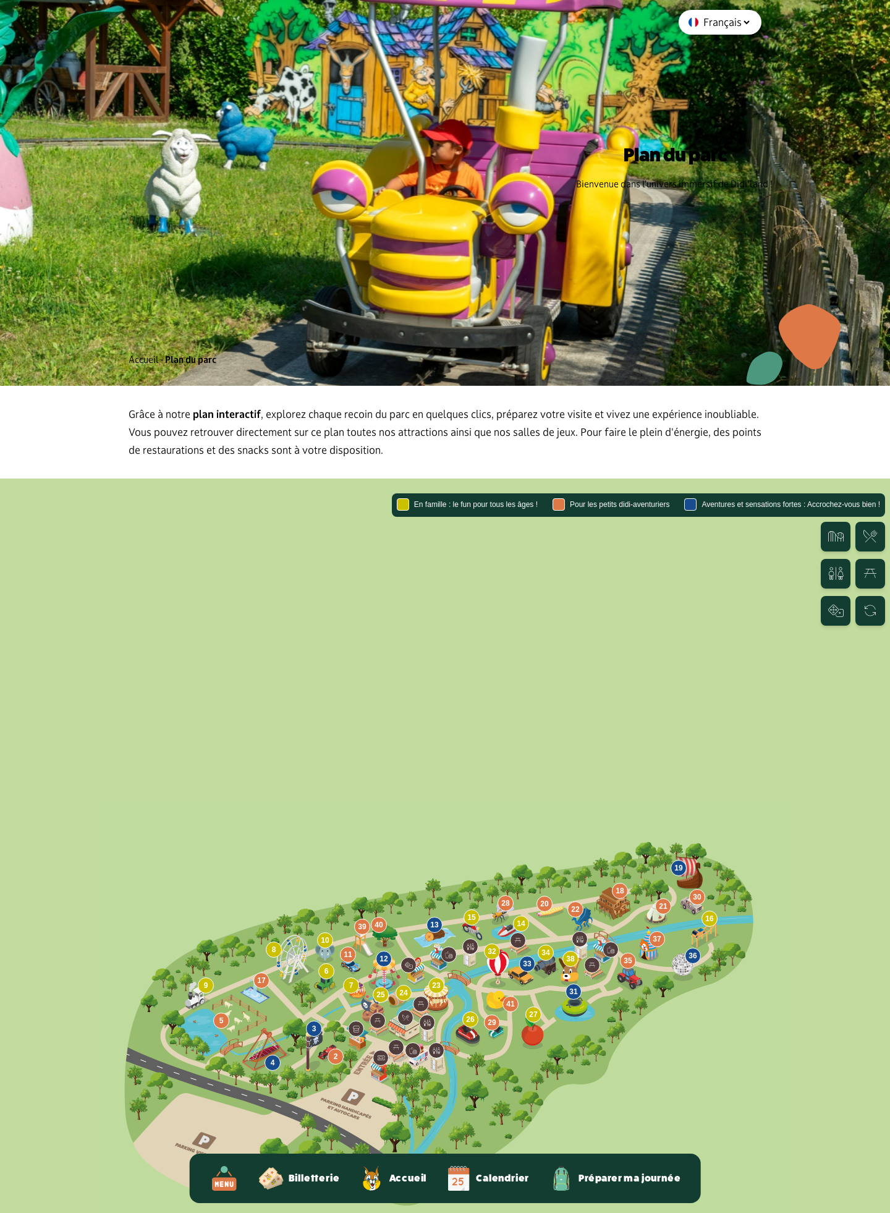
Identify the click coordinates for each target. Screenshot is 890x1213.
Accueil (144, 359)
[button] (405, 1018)
